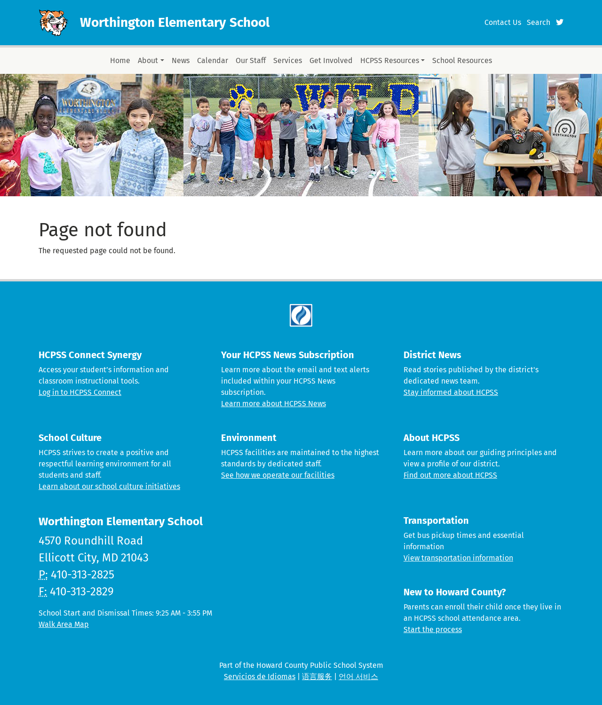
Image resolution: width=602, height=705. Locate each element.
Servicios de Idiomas (259, 676)
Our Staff (251, 60)
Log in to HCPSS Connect (80, 392)
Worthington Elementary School (174, 22)
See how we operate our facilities (277, 475)
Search (538, 22)
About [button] (148, 60)
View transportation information (458, 557)
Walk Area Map (64, 624)
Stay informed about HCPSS (451, 392)
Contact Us (502, 22)
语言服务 (317, 676)
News (181, 60)
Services (287, 60)
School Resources (462, 60)
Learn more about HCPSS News (273, 403)
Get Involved (331, 60)
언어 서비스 (358, 676)
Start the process (433, 629)
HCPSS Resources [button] (389, 60)
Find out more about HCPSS (450, 475)
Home (120, 60)
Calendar (212, 60)
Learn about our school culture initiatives (109, 486)
